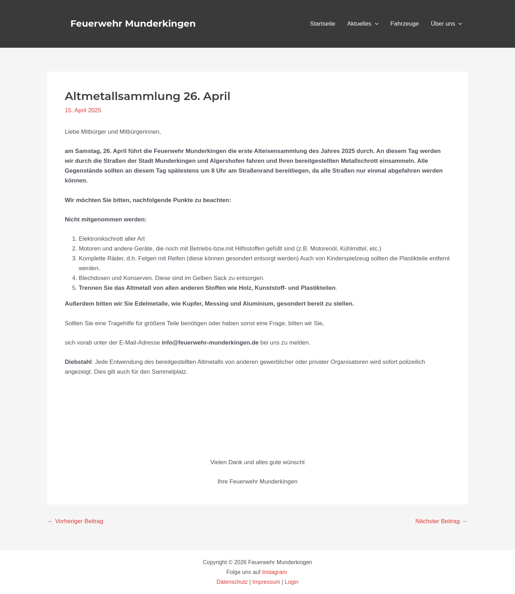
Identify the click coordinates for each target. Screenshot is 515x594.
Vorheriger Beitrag (76, 521)
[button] (374, 24)
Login (291, 582)
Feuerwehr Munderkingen (133, 23)
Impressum (266, 582)
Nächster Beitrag (441, 521)
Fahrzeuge (404, 23)
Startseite (322, 23)
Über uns (446, 24)
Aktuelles (362, 24)
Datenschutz (233, 582)
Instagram (275, 572)
